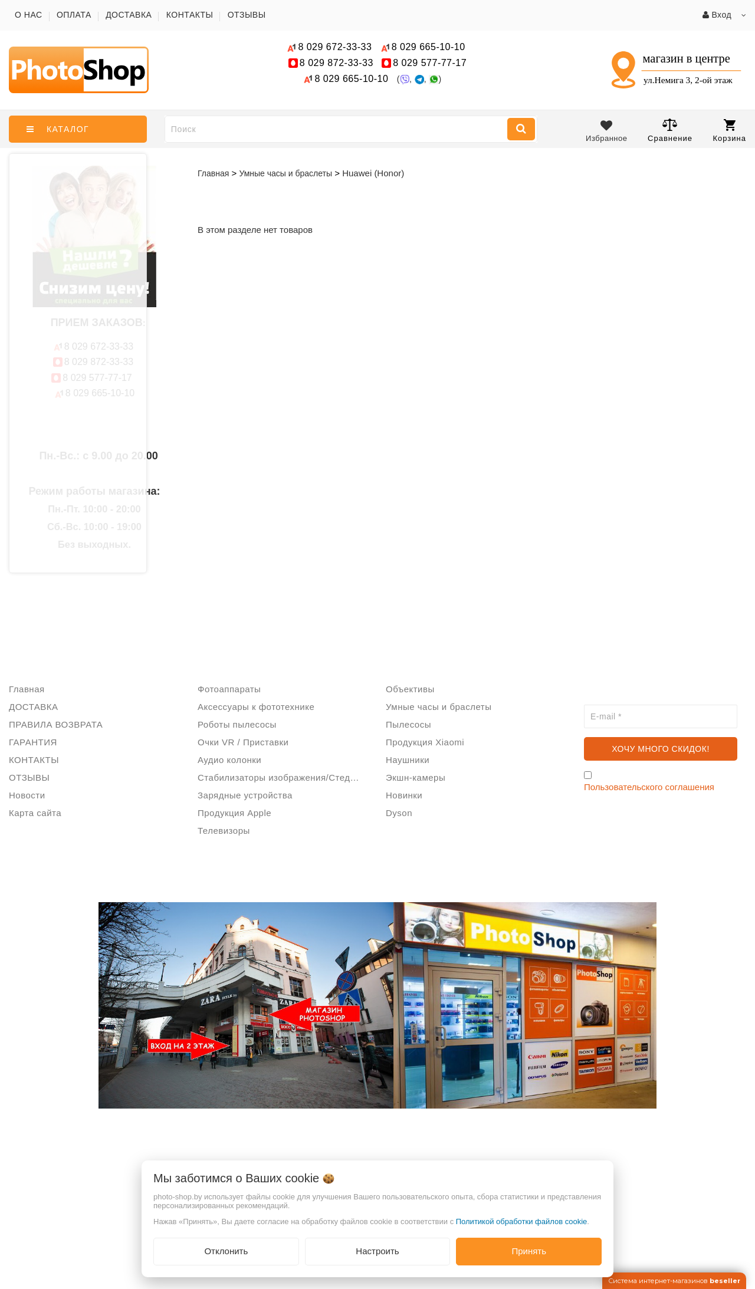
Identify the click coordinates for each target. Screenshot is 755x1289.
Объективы (410, 689)
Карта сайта (35, 813)
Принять (528, 1251)
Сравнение (670, 130)
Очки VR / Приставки (243, 742)
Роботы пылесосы (237, 724)
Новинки (404, 795)
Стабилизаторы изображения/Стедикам (283, 777)
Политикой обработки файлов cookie (521, 1221)
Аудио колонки (229, 760)
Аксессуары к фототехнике (256, 707)
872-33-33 (336, 63)
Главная (213, 173)
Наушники (407, 760)
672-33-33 (335, 47)
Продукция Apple (234, 813)
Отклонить (226, 1251)
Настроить (377, 1251)
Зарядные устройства (245, 795)
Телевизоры (224, 831)
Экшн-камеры (415, 777)
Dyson (399, 813)
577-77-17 (430, 63)
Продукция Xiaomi (425, 742)
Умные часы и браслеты (438, 707)
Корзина (729, 131)
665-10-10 (430, 47)
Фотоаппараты (229, 689)
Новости (27, 795)
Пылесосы (408, 724)
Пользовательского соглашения (649, 787)
